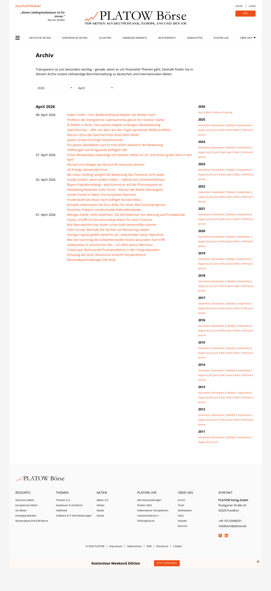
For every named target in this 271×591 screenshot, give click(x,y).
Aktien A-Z (102, 500)
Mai (223, 130)
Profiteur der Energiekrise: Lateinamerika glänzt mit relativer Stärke (115, 120)
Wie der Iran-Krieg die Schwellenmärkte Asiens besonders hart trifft (116, 240)
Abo (245, 13)
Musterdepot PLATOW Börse (31, 520)
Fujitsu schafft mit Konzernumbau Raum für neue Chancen (109, 220)
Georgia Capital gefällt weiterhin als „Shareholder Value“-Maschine (115, 235)
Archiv (181, 500)
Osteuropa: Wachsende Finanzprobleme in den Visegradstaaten (113, 250)
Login (252, 6)
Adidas (101, 505)
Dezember (204, 125)
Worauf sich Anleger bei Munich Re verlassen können (105, 164)
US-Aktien (105, 37)
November (218, 125)
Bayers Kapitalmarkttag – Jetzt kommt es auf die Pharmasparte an (114, 184)
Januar (229, 112)
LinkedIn (226, 535)
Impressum (115, 546)
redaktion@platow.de (232, 526)
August (202, 130)
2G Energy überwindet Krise (87, 169)
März (209, 112)
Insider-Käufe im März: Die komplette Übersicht (101, 195)
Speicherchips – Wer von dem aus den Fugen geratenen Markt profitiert (119, 130)
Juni (216, 130)
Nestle (100, 510)
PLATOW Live (221, 37)
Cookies (177, 546)
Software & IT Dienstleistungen (74, 515)
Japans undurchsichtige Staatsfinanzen (95, 140)
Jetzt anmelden (167, 563)
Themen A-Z (63, 500)
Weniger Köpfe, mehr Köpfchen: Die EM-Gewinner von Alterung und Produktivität (126, 215)
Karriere (182, 526)
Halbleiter (61, 510)
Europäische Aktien (74, 37)
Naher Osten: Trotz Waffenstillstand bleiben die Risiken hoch (111, 115)
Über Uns (246, 37)
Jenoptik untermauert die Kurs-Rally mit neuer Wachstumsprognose (116, 205)
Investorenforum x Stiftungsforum (147, 518)
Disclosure (162, 546)
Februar (218, 112)
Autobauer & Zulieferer (69, 505)
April (201, 112)
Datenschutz (134, 546)
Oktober (231, 125)
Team (181, 505)
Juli (210, 130)
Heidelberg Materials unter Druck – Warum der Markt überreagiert (115, 189)
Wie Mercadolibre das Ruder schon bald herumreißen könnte (111, 225)
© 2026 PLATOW (95, 546)
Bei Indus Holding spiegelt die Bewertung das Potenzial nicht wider (116, 174)
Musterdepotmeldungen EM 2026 (91, 260)
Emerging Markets (135, 37)
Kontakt (182, 520)
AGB (149, 546)
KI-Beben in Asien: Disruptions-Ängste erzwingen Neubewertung (113, 125)
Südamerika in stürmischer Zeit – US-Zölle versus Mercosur (110, 245)
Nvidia (100, 515)
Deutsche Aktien (40, 37)
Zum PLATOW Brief (28, 6)
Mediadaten (185, 510)
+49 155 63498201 (230, 521)
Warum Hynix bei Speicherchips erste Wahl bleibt (103, 135)
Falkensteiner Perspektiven (152, 510)
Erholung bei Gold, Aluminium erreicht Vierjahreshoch (106, 255)
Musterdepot (167, 37)
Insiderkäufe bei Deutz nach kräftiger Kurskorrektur (104, 200)
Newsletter (194, 37)
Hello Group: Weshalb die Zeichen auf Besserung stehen (108, 230)
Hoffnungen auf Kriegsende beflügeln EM (97, 150)
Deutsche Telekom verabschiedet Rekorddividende (104, 210)
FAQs (181, 515)
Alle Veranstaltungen (149, 500)
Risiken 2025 (144, 505)
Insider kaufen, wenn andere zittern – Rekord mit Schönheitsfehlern (116, 179)
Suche (238, 6)
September (244, 125)
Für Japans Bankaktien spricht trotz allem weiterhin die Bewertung (115, 145)
